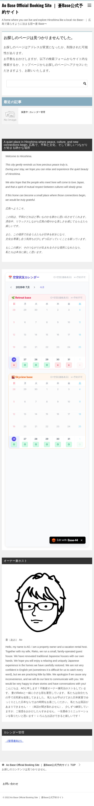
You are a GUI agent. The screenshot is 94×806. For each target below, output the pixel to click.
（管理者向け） (14, 740)
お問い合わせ (10, 783)
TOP (41, 764)
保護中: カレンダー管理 (33, 112)
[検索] (47, 83)
